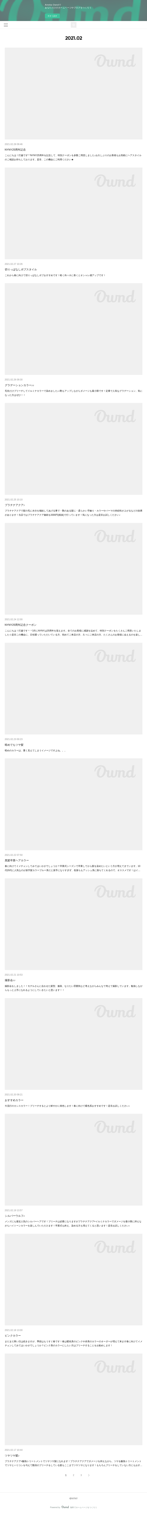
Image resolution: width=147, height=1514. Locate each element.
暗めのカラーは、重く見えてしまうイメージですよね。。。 (36, 750)
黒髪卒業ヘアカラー (17, 860)
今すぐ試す (52, 16)
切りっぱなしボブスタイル (21, 269)
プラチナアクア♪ (15, 505)
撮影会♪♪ (10, 980)
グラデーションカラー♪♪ (19, 385)
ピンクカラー (13, 1335)
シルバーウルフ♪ (15, 1215)
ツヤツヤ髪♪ (12, 1455)
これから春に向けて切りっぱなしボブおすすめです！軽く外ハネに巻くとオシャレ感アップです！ (55, 275)
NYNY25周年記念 (15, 149)
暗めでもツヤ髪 (14, 744)
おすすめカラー (14, 1100)
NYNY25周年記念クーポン (21, 624)
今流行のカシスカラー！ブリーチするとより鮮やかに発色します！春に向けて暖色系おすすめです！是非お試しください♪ (67, 1106)
